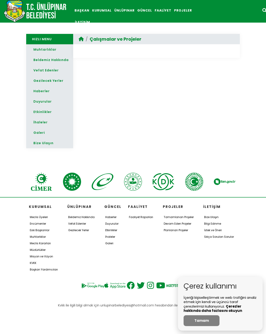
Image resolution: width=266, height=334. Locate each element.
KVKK (33, 263)
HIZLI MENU (42, 39)
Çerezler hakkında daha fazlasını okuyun (213, 308)
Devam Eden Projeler (177, 224)
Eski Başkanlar (39, 230)
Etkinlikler (42, 112)
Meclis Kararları (40, 243)
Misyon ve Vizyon (41, 256)
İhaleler (40, 122)
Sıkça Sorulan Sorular (219, 237)
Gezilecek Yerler (48, 80)
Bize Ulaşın (43, 143)
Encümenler (38, 224)
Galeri (39, 132)
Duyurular (42, 101)
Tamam (201, 320)
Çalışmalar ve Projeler (115, 39)
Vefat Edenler (46, 70)
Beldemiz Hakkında (51, 60)
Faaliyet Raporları (141, 217)
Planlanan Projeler (176, 230)
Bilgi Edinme (212, 224)
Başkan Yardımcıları (44, 269)
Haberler (41, 91)
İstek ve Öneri (213, 230)
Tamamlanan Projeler (179, 217)
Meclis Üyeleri (39, 217)
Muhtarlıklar (44, 49)
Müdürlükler (38, 250)
